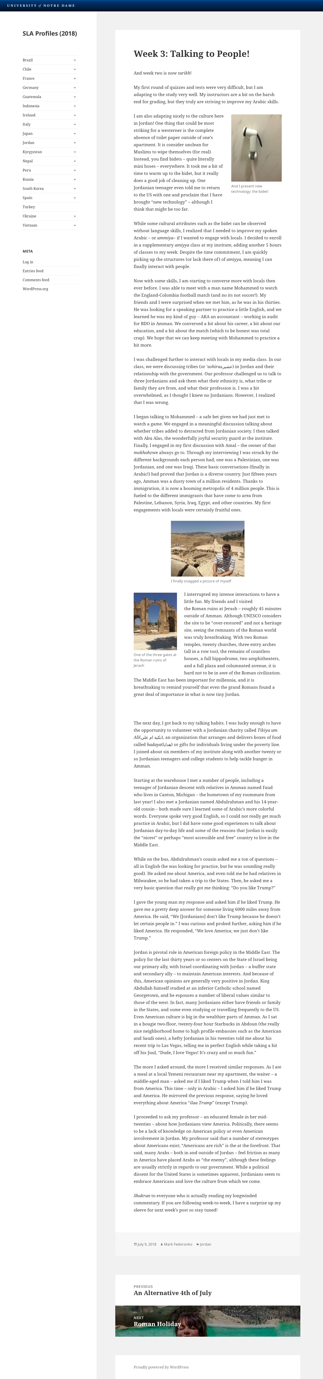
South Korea (33, 188)
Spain (27, 197)
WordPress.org (35, 288)
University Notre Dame (41, 5)
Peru (27, 170)
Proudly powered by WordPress (161, 1367)
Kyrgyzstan (32, 151)
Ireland (29, 115)
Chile (27, 69)
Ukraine (29, 216)
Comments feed (36, 279)
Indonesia (31, 105)
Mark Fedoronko (178, 1244)
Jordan (28, 142)
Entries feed (33, 270)
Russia (28, 179)
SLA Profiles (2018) (50, 33)
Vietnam (30, 225)
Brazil (28, 60)
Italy (27, 124)
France (29, 78)
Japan (28, 133)
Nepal (28, 161)
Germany (31, 87)
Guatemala (32, 96)
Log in (28, 262)
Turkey (29, 206)
